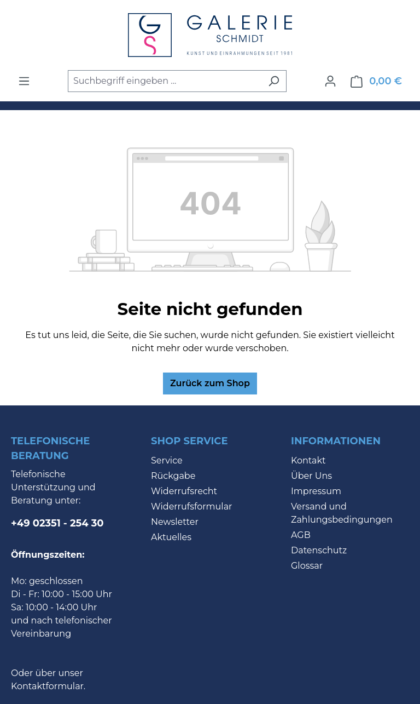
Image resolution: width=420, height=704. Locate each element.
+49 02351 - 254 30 (57, 523)
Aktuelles (171, 537)
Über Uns (311, 476)
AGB (301, 535)
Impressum (316, 491)
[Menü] (24, 81)
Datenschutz (319, 550)
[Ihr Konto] (330, 81)
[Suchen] (274, 81)
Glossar (307, 565)
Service (167, 460)
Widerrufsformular (191, 506)
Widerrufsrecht (184, 491)
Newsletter (175, 522)
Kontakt (308, 460)
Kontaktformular (47, 686)
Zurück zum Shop (210, 383)
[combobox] (164, 81)
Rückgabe (173, 476)
